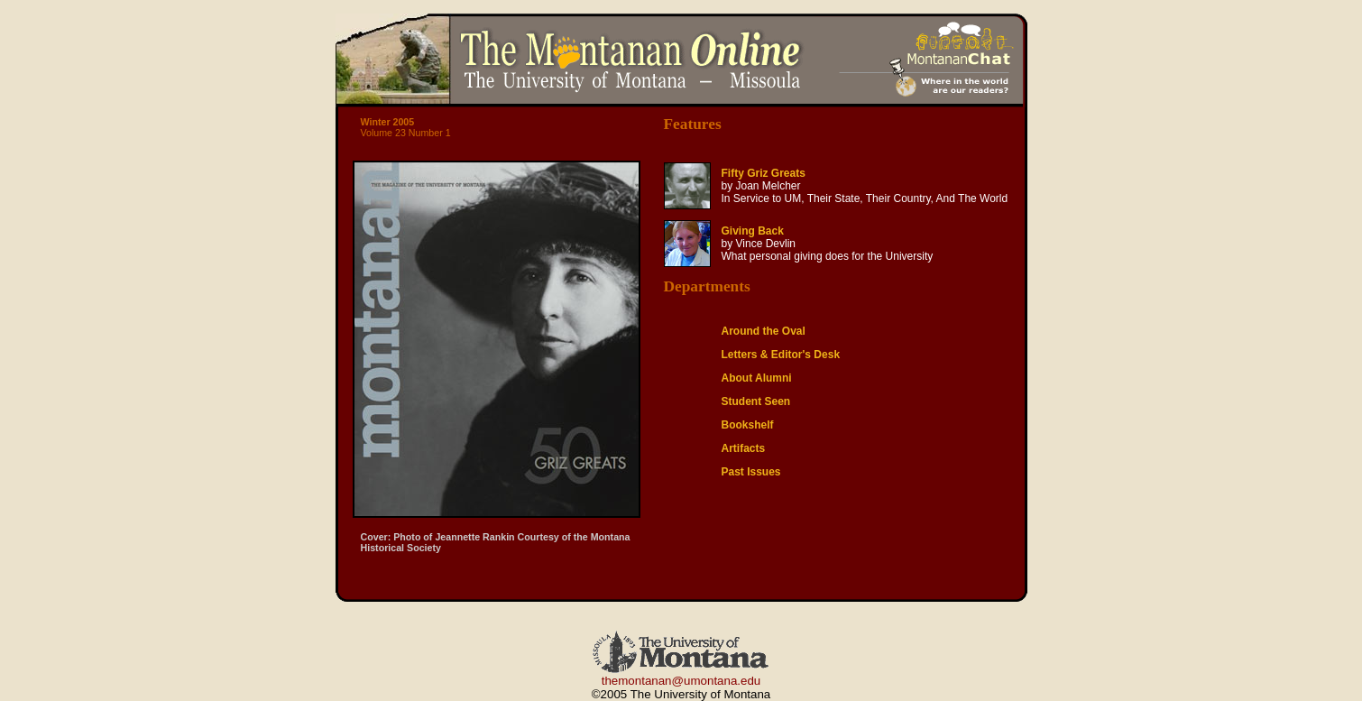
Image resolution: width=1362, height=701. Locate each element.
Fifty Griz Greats (763, 173)
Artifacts (744, 448)
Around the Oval (763, 331)
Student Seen (756, 401)
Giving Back (753, 231)
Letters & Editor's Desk (781, 354)
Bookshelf (748, 425)
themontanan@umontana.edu (681, 680)
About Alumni (757, 378)
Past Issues (751, 472)
